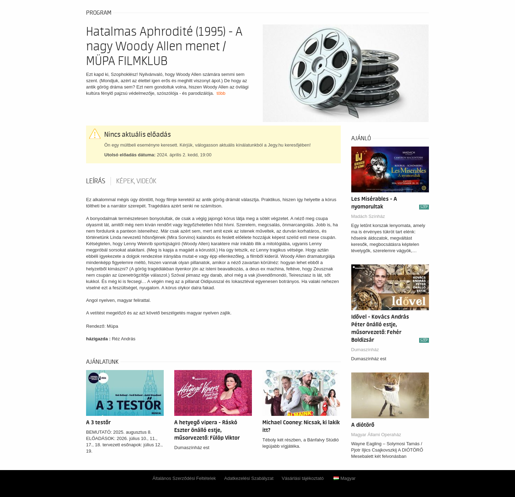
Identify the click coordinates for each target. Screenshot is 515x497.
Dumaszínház (365, 349)
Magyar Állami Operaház (376, 434)
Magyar (344, 478)
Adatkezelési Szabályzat (249, 478)
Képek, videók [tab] (136, 181)
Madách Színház (368, 216)
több (221, 93)
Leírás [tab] (95, 181)
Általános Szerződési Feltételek (184, 478)
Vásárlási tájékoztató (303, 478)
